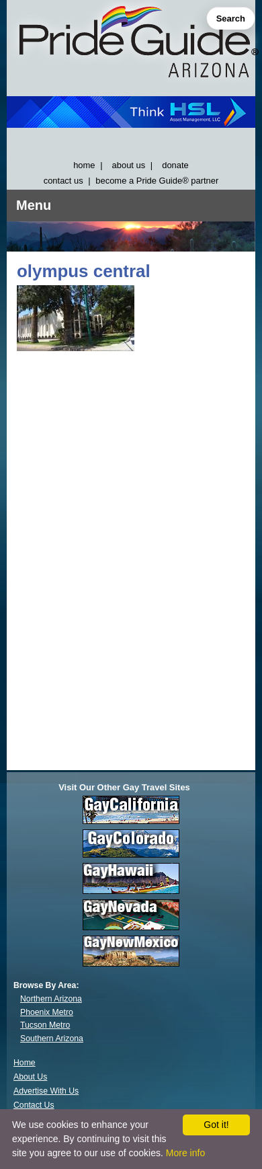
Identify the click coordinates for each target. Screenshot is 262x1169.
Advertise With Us (46, 1091)
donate (175, 165)
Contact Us (33, 1105)
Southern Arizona (51, 1038)
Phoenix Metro (46, 1012)
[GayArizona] (131, 44)
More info (185, 1152)
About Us (30, 1077)
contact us (63, 181)
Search (230, 18)
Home (24, 1062)
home (84, 165)
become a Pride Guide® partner (156, 181)
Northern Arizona (51, 999)
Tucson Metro (45, 1025)
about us (129, 165)
